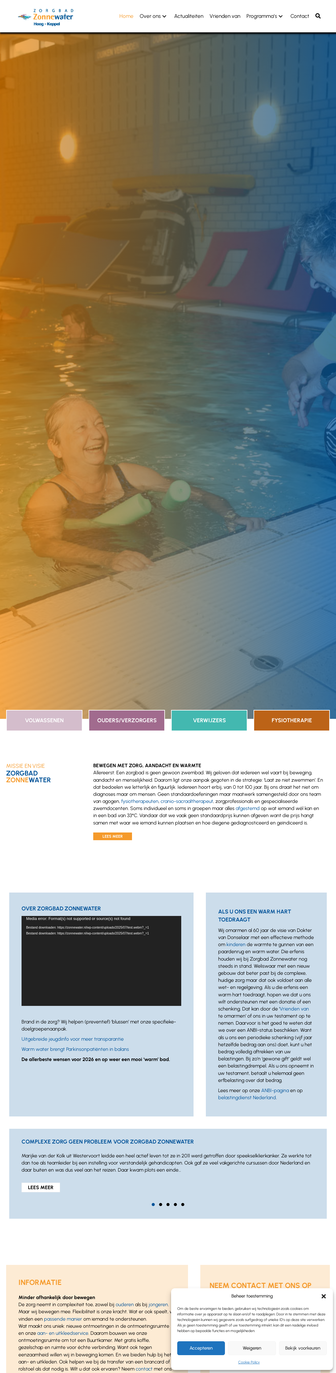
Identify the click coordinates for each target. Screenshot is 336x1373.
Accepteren (201, 1348)
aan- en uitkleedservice (62, 1333)
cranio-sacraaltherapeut (187, 801)
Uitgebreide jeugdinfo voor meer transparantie (73, 1039)
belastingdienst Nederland (247, 1097)
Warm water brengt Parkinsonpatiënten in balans (75, 1049)
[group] (168, 1168)
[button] (324, 1296)
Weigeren (252, 1348)
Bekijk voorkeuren (302, 1348)
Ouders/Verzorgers (127, 720)
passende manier (63, 1319)
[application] (101, 961)
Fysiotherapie (292, 720)
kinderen (236, 944)
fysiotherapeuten (139, 801)
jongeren (158, 1304)
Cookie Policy (249, 1362)
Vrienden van (294, 1009)
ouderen (125, 1304)
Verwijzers (209, 720)
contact (144, 1369)
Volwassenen (44, 720)
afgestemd (248, 808)
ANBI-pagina (275, 1090)
